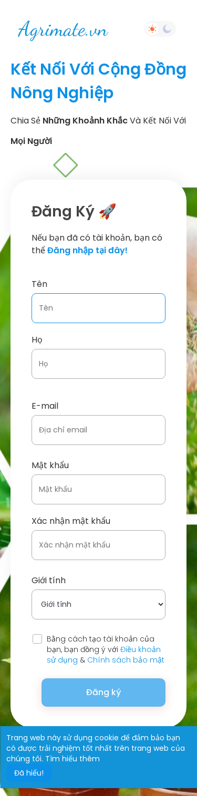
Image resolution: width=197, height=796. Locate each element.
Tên (39, 284)
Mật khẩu (50, 465)
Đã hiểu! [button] (29, 773)
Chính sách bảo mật (125, 660)
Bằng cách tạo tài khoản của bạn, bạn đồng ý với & (105, 649)
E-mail (45, 406)
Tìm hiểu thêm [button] (72, 758)
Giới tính (49, 580)
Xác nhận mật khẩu (71, 521)
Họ (37, 340)
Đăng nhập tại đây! (87, 250)
